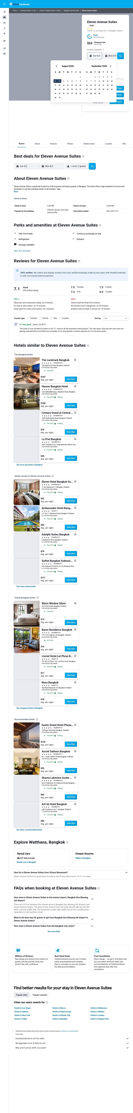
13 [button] (72, 85)
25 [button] (63, 93)
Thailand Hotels (25, 11)
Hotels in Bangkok (59, 1019)
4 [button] (63, 81)
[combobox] (115, 318)
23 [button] (55, 93)
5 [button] (67, 81)
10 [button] (59, 85)
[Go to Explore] (4, 33)
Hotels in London (97, 1015)
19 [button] (68, 89)
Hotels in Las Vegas (22, 1008)
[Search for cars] (4, 22)
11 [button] (63, 85)
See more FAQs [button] (54, 931)
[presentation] (83, 156)
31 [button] (59, 98)
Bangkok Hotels (69, 11)
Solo (55, 318)
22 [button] (80, 89)
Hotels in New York (22, 1015)
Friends (45, 318)
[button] (4, 4)
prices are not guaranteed (69, 1031)
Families (33, 318)
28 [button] (76, 93)
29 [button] (80, 93)
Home (15, 11)
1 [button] (80, 77)
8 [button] (80, 81)
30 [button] (55, 98)
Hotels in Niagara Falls (100, 1019)
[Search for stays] (4, 17)
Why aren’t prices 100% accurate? (72, 1047)
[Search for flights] (4, 11)
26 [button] (68, 93)
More (16, 192)
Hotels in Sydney (21, 1012)
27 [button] (72, 93)
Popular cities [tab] (21, 995)
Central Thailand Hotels (47, 11)
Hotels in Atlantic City (61, 1015)
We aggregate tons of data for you (72, 1043)
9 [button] (55, 85)
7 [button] (76, 81)
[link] (29, 464)
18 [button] (63, 89)
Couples (65, 318)
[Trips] (4, 41)
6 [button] (86, 81)
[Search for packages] (4, 28)
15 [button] (80, 85)
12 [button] (68, 85)
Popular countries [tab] (40, 995)
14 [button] (76, 85)
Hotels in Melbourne (99, 1008)
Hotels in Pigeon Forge (61, 1012)
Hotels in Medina (97, 1012)
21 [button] (76, 89)
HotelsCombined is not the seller (72, 1038)
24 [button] (59, 93)
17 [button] (59, 89)
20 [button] (72, 89)
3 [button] (59, 81)
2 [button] (55, 81)
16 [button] (55, 89)
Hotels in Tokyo (20, 1019)
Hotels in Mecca (59, 1008)
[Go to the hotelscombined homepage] (19, 4)
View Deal (71, 379)
